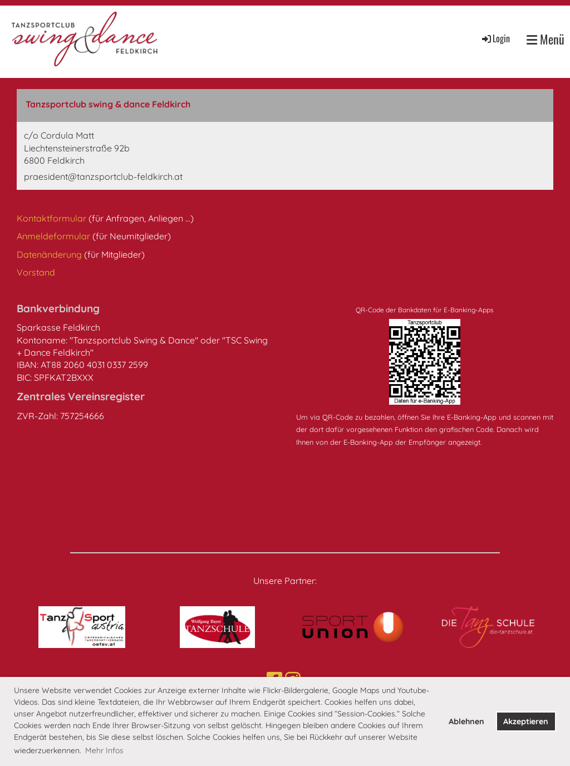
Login (495, 38)
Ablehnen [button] (466, 721)
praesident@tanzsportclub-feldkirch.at (103, 176)
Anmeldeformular (54, 236)
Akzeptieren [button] (525, 721)
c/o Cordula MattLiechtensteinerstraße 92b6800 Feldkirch (77, 148)
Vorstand (36, 272)
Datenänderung (50, 254)
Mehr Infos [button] (104, 750)
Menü (545, 39)
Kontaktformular (53, 218)
